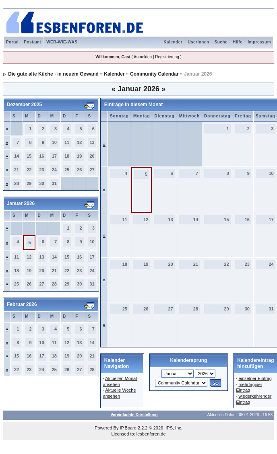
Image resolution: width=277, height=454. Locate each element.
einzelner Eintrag (255, 378)
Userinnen (198, 42)
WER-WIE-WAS (61, 42)
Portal (12, 42)
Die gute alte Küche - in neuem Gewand (53, 74)
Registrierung (167, 57)
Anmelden (143, 57)
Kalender (172, 42)
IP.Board (128, 427)
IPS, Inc (173, 427)
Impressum (259, 42)
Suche (221, 42)
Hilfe (237, 42)
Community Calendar (154, 74)
